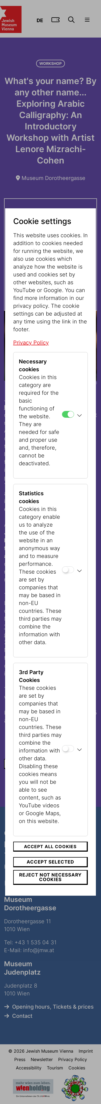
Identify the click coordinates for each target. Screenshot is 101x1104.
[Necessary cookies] (68, 414)
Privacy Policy (31, 342)
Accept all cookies (50, 846)
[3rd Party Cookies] (68, 748)
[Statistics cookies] (68, 569)
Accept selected (50, 862)
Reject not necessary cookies (50, 877)
